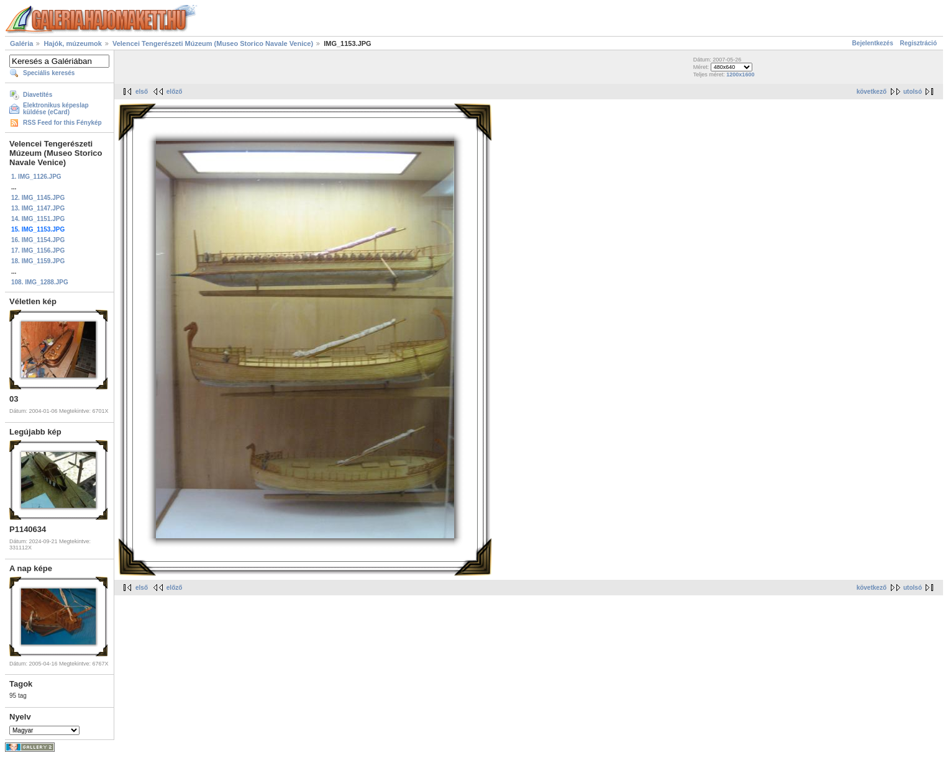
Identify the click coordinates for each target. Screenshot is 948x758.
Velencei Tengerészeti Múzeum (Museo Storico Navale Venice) (212, 43)
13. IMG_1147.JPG (38, 208)
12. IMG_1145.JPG (38, 197)
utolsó (912, 91)
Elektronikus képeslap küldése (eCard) (56, 108)
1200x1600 (740, 74)
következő (871, 91)
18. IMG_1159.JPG (38, 261)
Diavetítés (37, 94)
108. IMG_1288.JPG (39, 282)
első (141, 91)
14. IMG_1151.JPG (38, 218)
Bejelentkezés (872, 43)
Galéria (21, 43)
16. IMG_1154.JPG (38, 240)
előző (174, 91)
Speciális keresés (49, 73)
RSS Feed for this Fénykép (62, 122)
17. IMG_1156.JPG (38, 250)
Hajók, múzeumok (72, 43)
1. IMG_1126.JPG (36, 176)
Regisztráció (918, 43)
